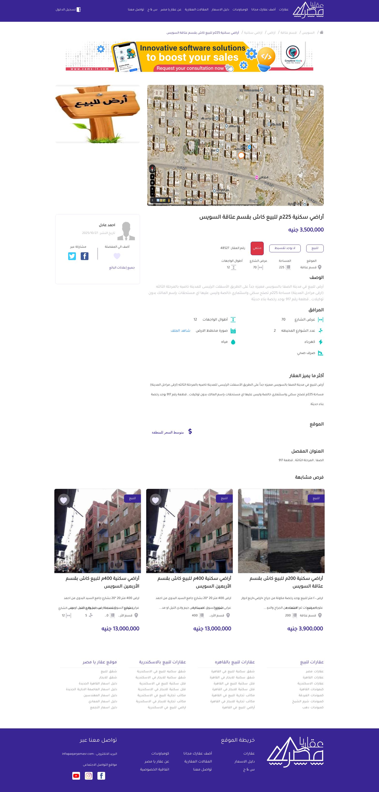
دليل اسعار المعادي (102, 701)
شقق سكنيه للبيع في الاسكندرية (161, 671)
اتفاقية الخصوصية (154, 770)
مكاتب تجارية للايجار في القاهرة (232, 701)
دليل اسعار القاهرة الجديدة (98, 684)
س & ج (152, 10)
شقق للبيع (109, 671)
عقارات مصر (315, 671)
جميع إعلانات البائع (122, 268)
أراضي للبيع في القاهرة (238, 708)
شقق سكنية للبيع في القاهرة (233, 671)
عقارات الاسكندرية (311, 684)
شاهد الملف (180, 331)
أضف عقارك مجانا (263, 10)
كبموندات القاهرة (311, 689)
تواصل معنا (136, 10)
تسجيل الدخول (69, 10)
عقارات (284, 10)
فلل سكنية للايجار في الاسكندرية (162, 689)
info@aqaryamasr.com (78, 754)
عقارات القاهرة (313, 678)
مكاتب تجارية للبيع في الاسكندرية (162, 695)
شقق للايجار (108, 678)
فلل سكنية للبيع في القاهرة (234, 684)
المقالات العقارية (196, 10)
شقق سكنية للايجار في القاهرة (232, 678)
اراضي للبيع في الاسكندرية (167, 708)
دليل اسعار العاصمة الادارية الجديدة (91, 689)
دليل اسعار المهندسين (100, 695)
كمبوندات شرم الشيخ (308, 701)
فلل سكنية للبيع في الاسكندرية (162, 684)
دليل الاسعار (220, 10)
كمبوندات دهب (313, 708)
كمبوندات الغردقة (311, 695)
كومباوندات (240, 10)
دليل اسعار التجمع (103, 708)
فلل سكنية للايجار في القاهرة (233, 689)
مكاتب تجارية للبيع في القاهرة (233, 695)
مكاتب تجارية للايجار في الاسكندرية (161, 701)
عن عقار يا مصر (171, 10)
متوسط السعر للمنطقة (172, 431)
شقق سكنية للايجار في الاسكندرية (161, 678)
